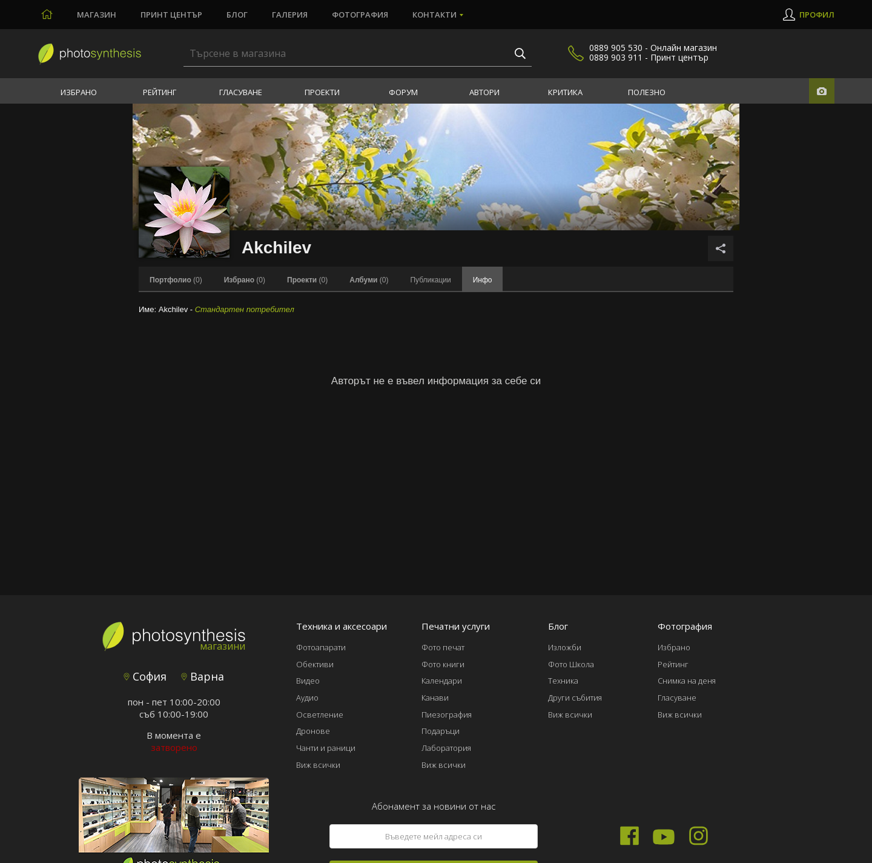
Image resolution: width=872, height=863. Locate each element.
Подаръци (440, 730)
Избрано (79, 92)
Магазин (96, 14)
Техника (563, 680)
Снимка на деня (687, 680)
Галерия (290, 14)
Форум (403, 92)
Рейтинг (159, 92)
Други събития (575, 697)
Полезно (647, 92)
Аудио (307, 697)
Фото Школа (571, 664)
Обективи (315, 664)
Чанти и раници (325, 747)
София (145, 676)
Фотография (360, 14)
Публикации (430, 280)
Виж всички (318, 764)
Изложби (564, 647)
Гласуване (240, 92)
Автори (484, 92)
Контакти (434, 14)
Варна (202, 676)
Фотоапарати (321, 647)
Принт (171, 14)
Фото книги (442, 664)
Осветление (319, 714)
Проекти (322, 92)
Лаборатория (446, 747)
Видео (308, 680)
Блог (237, 14)
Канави (435, 697)
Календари (441, 680)
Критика (565, 92)
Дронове (313, 730)
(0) (176, 280)
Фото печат (442, 647)
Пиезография (446, 714)
